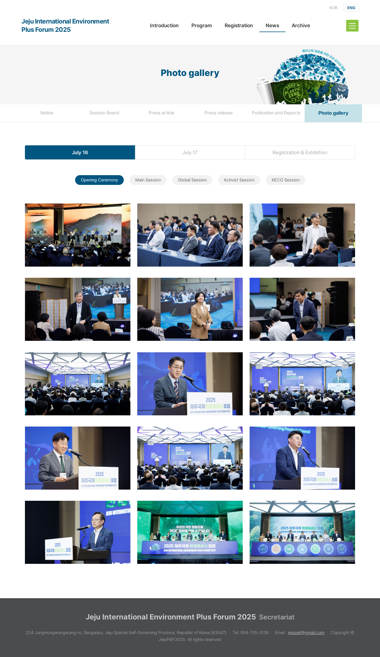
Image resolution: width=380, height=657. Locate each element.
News (272, 25)
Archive (301, 25)
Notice (46, 113)
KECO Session (285, 180)
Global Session (192, 180)
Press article (161, 113)
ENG (351, 7)
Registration (239, 25)
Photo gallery (333, 113)
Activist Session (239, 180)
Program (201, 25)
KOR (333, 7)
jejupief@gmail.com (306, 632)
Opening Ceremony (99, 180)
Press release (219, 113)
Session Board (104, 113)
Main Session (148, 180)
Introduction (164, 25)
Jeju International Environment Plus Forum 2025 (65, 25)
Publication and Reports (276, 113)
